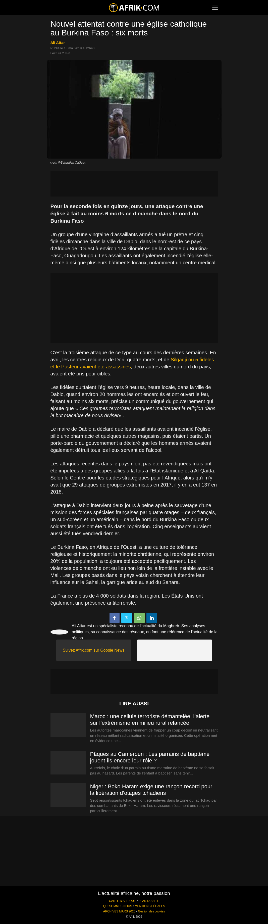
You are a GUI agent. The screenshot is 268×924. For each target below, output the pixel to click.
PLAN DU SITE (149, 901)
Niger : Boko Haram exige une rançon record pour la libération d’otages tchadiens (151, 789)
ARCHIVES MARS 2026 (119, 911)
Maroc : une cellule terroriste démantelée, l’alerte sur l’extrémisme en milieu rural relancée (150, 719)
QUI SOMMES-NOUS (117, 906)
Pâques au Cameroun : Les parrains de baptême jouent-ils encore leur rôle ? (150, 757)
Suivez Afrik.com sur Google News (93, 650)
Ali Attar (57, 42)
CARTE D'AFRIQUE (122, 901)
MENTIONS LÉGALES (150, 906)
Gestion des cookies (151, 911)
